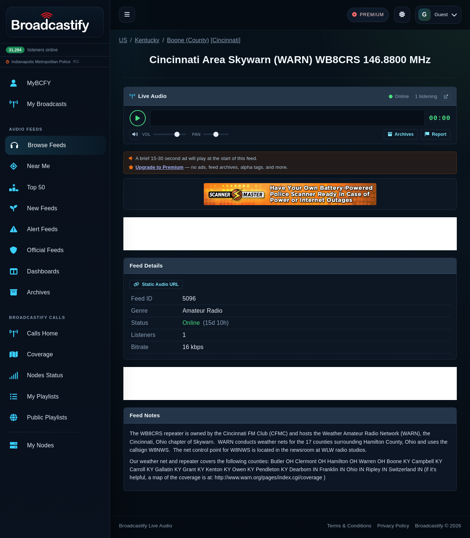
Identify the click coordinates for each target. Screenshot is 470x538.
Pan (196, 134)
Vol (146, 134)
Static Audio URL (156, 284)
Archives (401, 134)
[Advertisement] (290, 233)
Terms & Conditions (349, 525)
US (123, 40)
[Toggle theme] (402, 15)
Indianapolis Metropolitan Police (41, 61)
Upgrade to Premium (159, 167)
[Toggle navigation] (127, 15)
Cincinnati (225, 40)
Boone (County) (188, 40)
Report (435, 134)
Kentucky (147, 40)
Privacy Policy (393, 525)
